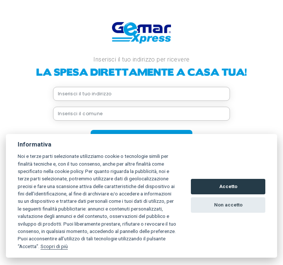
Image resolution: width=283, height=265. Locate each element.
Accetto (228, 186)
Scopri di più (54, 246)
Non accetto (228, 205)
